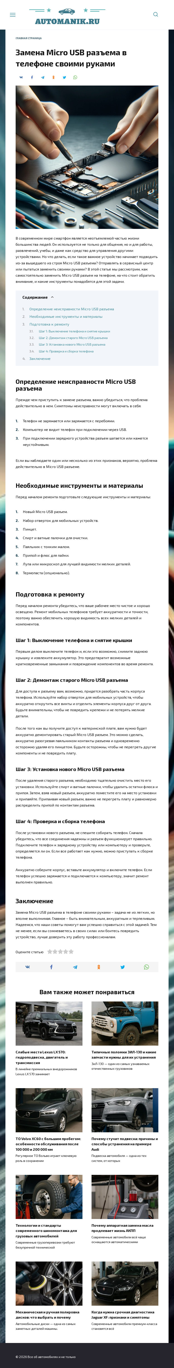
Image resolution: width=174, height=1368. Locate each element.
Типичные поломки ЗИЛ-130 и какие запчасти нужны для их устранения (124, 1054)
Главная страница (29, 38)
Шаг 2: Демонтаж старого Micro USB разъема (73, 338)
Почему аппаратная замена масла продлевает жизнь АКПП (122, 1226)
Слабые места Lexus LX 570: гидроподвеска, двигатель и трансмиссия (42, 1056)
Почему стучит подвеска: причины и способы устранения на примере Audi (125, 1142)
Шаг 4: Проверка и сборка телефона (66, 351)
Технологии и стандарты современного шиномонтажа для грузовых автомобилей (46, 1228)
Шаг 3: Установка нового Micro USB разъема (72, 344)
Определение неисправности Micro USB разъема (71, 309)
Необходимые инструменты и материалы (65, 316)
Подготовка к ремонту (49, 324)
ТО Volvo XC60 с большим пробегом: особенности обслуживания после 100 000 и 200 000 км (48, 1142)
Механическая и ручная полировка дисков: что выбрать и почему (47, 1312)
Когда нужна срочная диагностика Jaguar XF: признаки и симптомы (123, 1312)
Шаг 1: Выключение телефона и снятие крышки (74, 331)
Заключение (40, 358)
